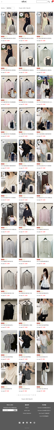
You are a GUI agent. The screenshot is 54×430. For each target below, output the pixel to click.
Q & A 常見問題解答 (44, 416)
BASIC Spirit (27, 410)
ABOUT (27, 407)
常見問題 (44, 404)
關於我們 (27, 404)
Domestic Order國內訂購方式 (44, 407)
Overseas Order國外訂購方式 (44, 410)
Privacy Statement (27, 413)
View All (28, 8)
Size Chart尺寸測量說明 (44, 413)
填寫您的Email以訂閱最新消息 (10, 407)
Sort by (3, 8)
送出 (15, 410)
